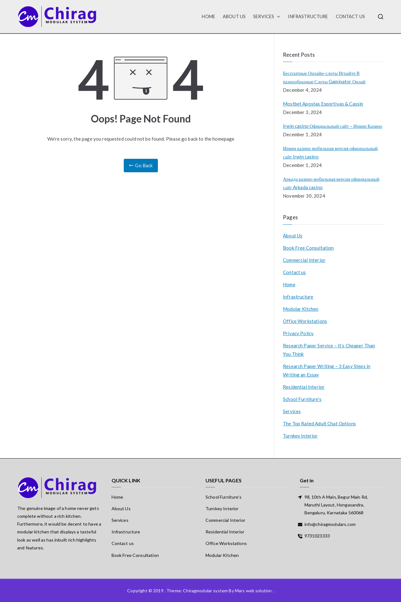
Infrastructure (308, 16)
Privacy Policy (298, 333)
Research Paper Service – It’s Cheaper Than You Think (329, 350)
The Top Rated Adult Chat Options (319, 423)
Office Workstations (305, 321)
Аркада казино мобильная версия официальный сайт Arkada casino (331, 183)
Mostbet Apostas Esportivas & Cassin (323, 103)
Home (289, 284)
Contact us (350, 16)
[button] (277, 17)
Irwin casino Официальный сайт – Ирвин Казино (332, 126)
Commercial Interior (304, 260)
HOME (208, 16)
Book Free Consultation (308, 248)
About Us (234, 16)
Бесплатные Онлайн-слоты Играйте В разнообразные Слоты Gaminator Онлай (324, 77)
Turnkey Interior (300, 436)
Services (266, 17)
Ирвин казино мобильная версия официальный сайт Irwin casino (330, 152)
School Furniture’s (302, 399)
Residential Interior (304, 387)
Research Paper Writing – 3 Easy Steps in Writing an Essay (326, 370)
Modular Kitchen (300, 309)
